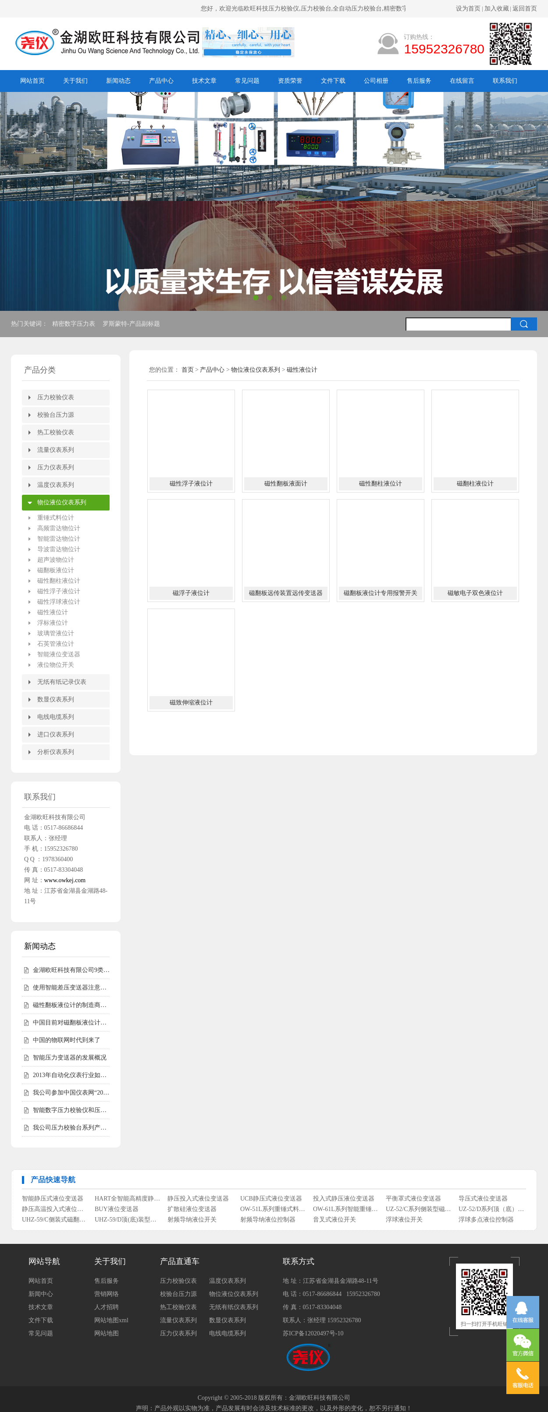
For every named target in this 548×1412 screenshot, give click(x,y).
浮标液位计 (52, 623)
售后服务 (419, 80)
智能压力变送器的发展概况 (70, 1057)
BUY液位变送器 (117, 1209)
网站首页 (32, 80)
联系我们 (505, 80)
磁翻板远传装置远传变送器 (286, 593)
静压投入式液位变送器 (198, 1198)
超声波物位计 (55, 559)
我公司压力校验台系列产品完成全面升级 (71, 1127)
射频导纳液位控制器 (267, 1219)
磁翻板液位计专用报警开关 (380, 593)
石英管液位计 (55, 644)
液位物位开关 (55, 665)
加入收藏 (496, 8)
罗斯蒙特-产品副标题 (132, 323)
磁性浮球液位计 (58, 602)
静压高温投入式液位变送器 (55, 1209)
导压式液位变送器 (483, 1198)
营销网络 (106, 1294)
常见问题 (247, 80)
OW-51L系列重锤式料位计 (273, 1209)
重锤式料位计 (55, 517)
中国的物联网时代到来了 (66, 1040)
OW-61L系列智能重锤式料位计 (346, 1209)
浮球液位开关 (404, 1219)
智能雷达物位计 (58, 538)
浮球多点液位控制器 (486, 1219)
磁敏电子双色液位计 (475, 593)
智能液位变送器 (58, 654)
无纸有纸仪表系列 (233, 1307)
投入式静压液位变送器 (343, 1198)
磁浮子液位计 (191, 593)
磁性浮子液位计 (58, 591)
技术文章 (204, 80)
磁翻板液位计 (55, 570)
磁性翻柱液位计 (58, 580)
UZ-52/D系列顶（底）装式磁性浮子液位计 (492, 1209)
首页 (187, 369)
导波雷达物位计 (58, 549)
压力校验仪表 (55, 397)
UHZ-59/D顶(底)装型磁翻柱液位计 (128, 1219)
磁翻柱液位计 (475, 483)
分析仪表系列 (55, 752)
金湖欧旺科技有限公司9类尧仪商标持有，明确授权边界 (71, 970)
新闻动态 (118, 80)
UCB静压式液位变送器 (271, 1198)
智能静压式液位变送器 (52, 1198)
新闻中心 (40, 1294)
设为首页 (468, 8)
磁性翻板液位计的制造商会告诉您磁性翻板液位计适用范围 (71, 1005)
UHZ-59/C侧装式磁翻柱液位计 (55, 1219)
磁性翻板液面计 (285, 483)
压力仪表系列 (55, 467)
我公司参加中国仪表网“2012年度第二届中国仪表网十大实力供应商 (71, 1092)
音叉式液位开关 (334, 1219)
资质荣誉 (290, 80)
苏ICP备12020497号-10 (313, 1333)
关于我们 (75, 80)
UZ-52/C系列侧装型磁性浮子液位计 (419, 1209)
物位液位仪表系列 (61, 502)
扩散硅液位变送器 (192, 1209)
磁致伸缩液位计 (191, 702)
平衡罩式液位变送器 (413, 1198)
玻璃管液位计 (55, 633)
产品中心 (161, 80)
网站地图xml (111, 1320)
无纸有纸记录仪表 (61, 682)
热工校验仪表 (55, 432)
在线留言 (462, 80)
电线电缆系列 (55, 717)
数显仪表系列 (55, 699)
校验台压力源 (55, 415)
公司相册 (376, 80)
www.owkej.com (65, 880)
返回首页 (524, 8)
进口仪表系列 (55, 734)
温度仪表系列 (55, 485)
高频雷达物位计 (58, 528)
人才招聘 (106, 1307)
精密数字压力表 (74, 323)
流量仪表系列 (55, 450)
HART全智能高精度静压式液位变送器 (128, 1198)
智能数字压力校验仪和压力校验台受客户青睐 (71, 1110)
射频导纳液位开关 (192, 1219)
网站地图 (106, 1333)
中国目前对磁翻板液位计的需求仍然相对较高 (71, 1022)
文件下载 (333, 80)
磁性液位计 (52, 612)
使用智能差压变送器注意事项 (71, 987)
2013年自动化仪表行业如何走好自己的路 (71, 1075)
